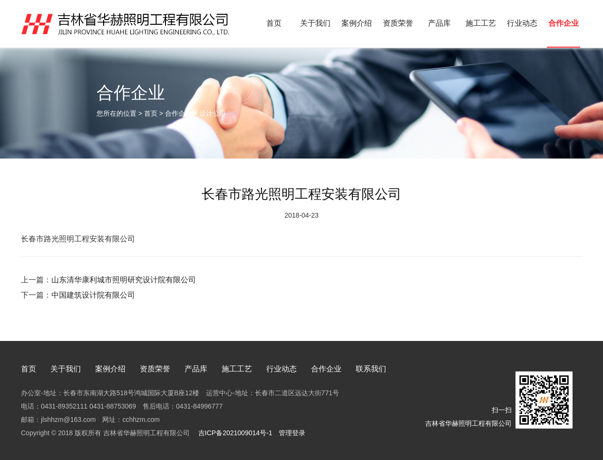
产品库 (439, 23)
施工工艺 (481, 23)
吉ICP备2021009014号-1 (234, 433)
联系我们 (371, 369)
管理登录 (292, 433)
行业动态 (522, 23)
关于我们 (315, 23)
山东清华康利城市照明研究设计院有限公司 (123, 280)
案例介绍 (356, 23)
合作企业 (563, 23)
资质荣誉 (398, 23)
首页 (274, 23)
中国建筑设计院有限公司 (93, 295)
